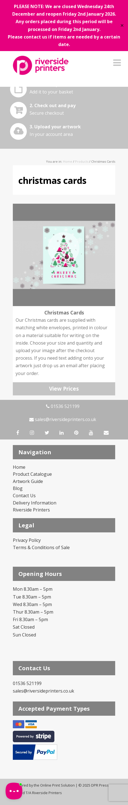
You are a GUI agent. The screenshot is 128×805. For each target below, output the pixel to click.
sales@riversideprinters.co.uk (62, 419)
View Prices (64, 388)
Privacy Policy (27, 540)
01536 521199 (62, 406)
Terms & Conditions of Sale (41, 547)
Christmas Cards (64, 312)
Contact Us (24, 495)
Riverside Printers (31, 510)
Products (81, 161)
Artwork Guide (28, 481)
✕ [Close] (122, 25)
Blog (18, 488)
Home (67, 161)
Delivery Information (34, 503)
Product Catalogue (32, 474)
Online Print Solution (57, 785)
